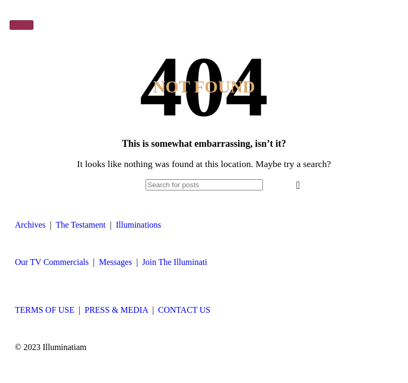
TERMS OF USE (44, 309)
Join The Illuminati (174, 262)
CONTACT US (184, 309)
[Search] (204, 184)
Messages (115, 262)
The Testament (81, 224)
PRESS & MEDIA (116, 309)
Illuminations (138, 224)
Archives (30, 224)
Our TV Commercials (52, 262)
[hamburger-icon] (21, 25)
